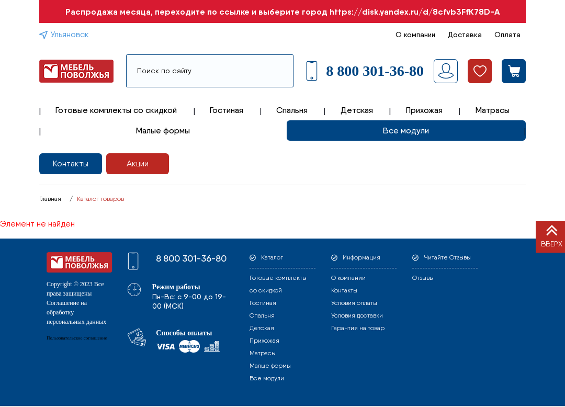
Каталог (272, 257)
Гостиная (226, 110)
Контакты (70, 163)
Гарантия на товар (358, 328)
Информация (361, 257)
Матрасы (493, 110)
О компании (415, 34)
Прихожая (424, 110)
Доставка (465, 34)
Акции (138, 163)
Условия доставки (357, 315)
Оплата (507, 34)
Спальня (292, 110)
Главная (50, 198)
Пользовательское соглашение (77, 338)
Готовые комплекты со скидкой (116, 110)
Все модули (406, 130)
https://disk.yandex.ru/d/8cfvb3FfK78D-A (415, 11)
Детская (357, 110)
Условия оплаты (354, 303)
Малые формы (163, 130)
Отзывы (423, 277)
